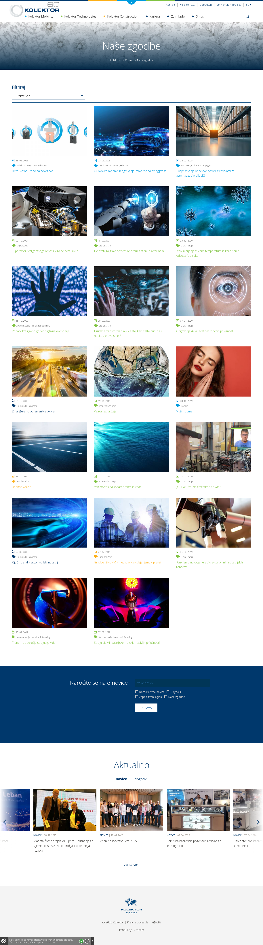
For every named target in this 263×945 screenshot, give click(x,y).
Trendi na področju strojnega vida (33, 643)
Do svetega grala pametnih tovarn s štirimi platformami (129, 251)
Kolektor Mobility (40, 16)
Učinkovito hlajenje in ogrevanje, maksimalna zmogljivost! (130, 171)
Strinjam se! (81, 941)
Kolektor (115, 60)
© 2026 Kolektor (113, 922)
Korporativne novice (152, 692)
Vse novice (131, 865)
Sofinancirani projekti (229, 4)
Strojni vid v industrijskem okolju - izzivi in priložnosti (127, 643)
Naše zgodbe (176, 697)
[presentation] (163, 721)
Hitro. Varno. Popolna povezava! (33, 171)
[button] (48, 96)
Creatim (139, 930)
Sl (248, 4)
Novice (121, 779)
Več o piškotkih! (87, 941)
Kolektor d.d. (187, 4)
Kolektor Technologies (80, 16)
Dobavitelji (206, 4)
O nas (200, 16)
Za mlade (178, 16)
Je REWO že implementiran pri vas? (198, 487)
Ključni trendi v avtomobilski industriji (35, 562)
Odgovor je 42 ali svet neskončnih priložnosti (205, 331)
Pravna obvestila (137, 922)
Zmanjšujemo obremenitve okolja (33, 411)
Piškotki (156, 922)
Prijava (146, 708)
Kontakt (170, 4)
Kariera (154, 16)
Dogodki (175, 692)
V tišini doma (184, 411)
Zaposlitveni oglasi (150, 697)
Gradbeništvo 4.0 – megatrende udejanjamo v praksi (127, 562)
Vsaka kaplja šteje (105, 411)
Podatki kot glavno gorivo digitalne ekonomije (41, 331)
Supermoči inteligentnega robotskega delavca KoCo (45, 251)
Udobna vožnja (21, 487)
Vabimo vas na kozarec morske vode (118, 487)
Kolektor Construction (122, 16)
